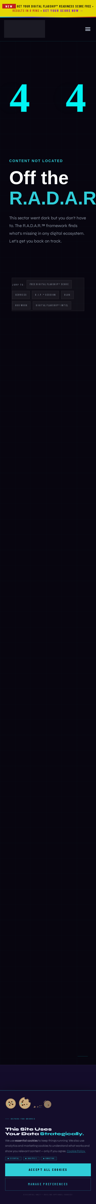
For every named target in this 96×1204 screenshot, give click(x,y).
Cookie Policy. (76, 1151)
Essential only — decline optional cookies (48, 1194)
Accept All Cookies (48, 1170)
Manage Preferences (48, 1184)
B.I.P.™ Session (45, 294)
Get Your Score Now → (63, 10)
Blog (67, 294)
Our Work (21, 305)
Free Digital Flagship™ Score (49, 284)
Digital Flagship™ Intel (52, 305)
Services (21, 294)
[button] (87, 29)
